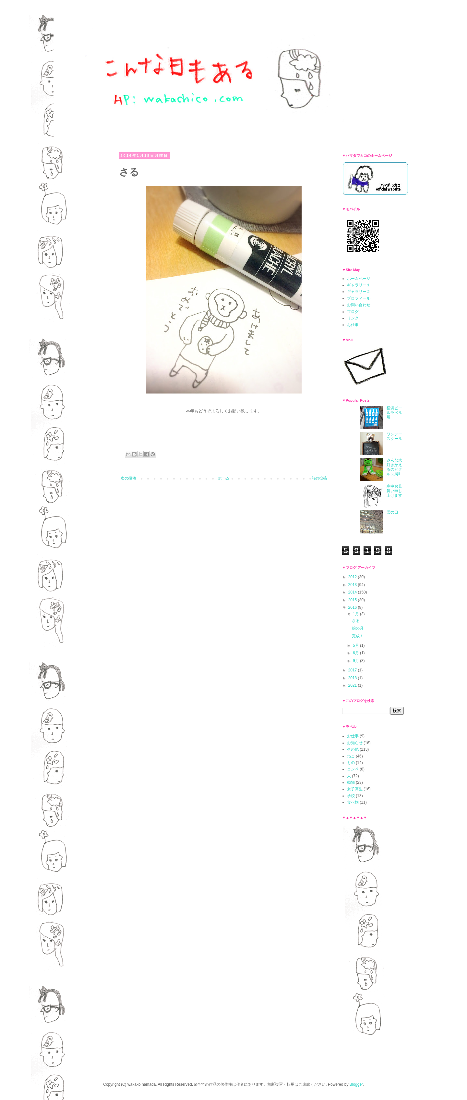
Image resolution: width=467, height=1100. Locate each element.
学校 (351, 796)
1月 (356, 614)
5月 (356, 645)
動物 (351, 782)
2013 (353, 584)
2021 (353, 685)
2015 (353, 600)
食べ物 (353, 802)
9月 (356, 660)
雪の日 (392, 512)
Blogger (356, 1084)
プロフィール (358, 298)
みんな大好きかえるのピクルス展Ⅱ (394, 467)
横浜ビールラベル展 (394, 413)
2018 (353, 678)
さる (356, 621)
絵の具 (358, 628)
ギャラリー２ (358, 291)
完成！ (358, 636)
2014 (353, 592)
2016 (353, 607)
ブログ (353, 311)
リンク (353, 318)
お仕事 (353, 324)
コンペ (353, 769)
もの (351, 762)
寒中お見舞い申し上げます (394, 491)
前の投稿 (319, 478)
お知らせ (355, 743)
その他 (353, 749)
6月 (356, 653)
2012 (353, 577)
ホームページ (358, 278)
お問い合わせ (358, 305)
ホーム (224, 478)
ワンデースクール (394, 436)
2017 (353, 670)
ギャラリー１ (358, 285)
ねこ (351, 756)
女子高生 (355, 789)
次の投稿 (128, 478)
